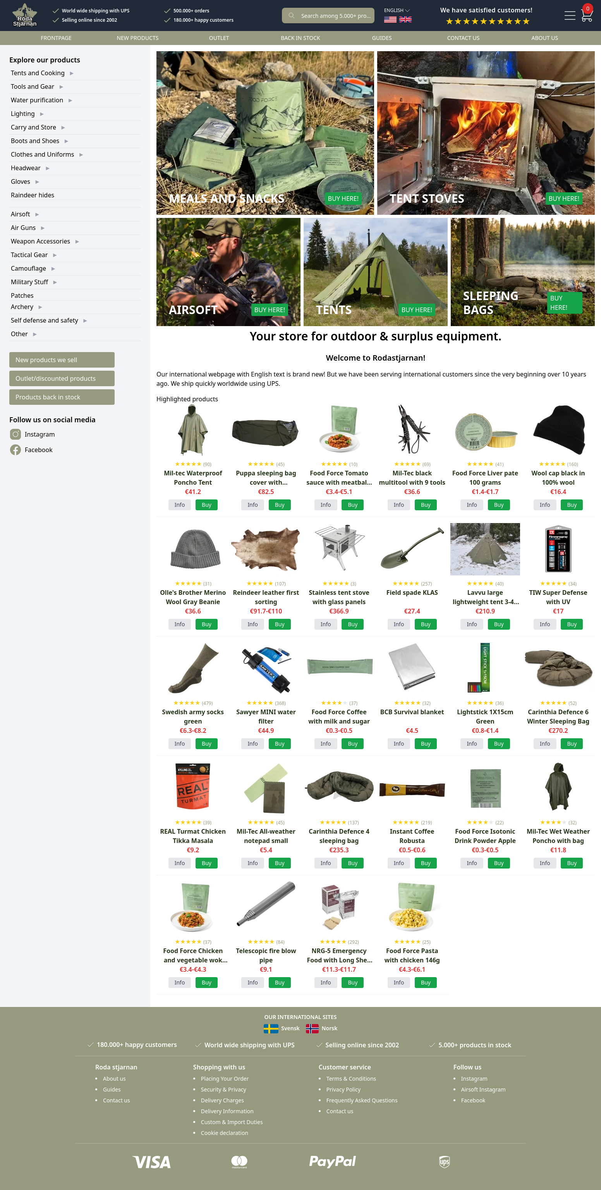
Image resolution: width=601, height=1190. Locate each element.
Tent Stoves (427, 199)
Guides (382, 37)
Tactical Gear (29, 254)
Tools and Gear (32, 86)
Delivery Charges (222, 1100)
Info (180, 504)
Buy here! (343, 198)
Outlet (219, 37)
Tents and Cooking (38, 73)
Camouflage (28, 268)
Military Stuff (29, 282)
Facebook (31, 450)
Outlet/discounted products (55, 378)
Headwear (26, 168)
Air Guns (23, 227)
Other (19, 334)
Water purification (37, 100)
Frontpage (56, 37)
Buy (206, 743)
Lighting (23, 113)
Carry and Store (33, 127)
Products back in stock (47, 397)
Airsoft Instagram (483, 1089)
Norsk (322, 1028)
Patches (22, 295)
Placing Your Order (225, 1078)
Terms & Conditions (351, 1078)
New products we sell (46, 360)
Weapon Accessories (40, 241)
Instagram (32, 434)
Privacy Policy (343, 1089)
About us (545, 37)
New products (137, 37)
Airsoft (20, 214)
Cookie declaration (224, 1132)
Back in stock (300, 37)
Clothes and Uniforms (42, 154)
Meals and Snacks (227, 199)
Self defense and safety (44, 320)
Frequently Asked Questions (362, 1100)
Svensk (282, 1028)
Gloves (20, 181)
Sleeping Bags (491, 303)
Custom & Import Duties (232, 1122)
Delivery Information (227, 1111)
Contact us (463, 37)
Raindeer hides (32, 195)
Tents (334, 310)
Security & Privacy (223, 1089)
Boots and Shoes (35, 140)
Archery (22, 306)
